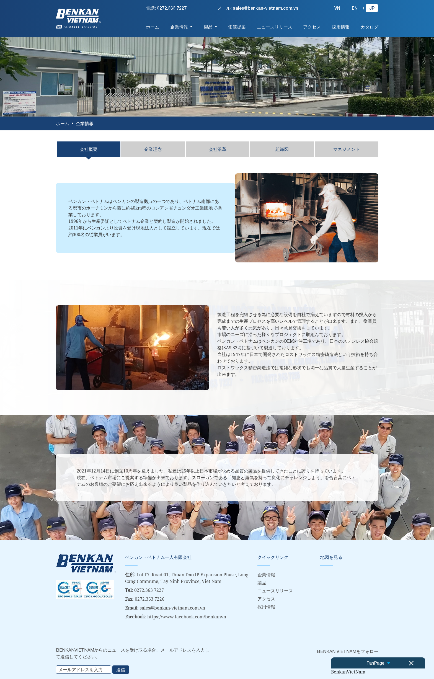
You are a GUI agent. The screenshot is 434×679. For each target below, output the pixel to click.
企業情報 (266, 574)
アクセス (266, 598)
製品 (261, 582)
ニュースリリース (275, 590)
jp (371, 8)
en (355, 8)
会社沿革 (217, 148)
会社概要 (88, 148)
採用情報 (266, 606)
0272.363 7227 (172, 8)
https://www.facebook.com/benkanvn (186, 616)
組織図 (282, 148)
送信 (120, 669)
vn (337, 8)
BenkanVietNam (348, 672)
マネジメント (346, 148)
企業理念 (153, 148)
